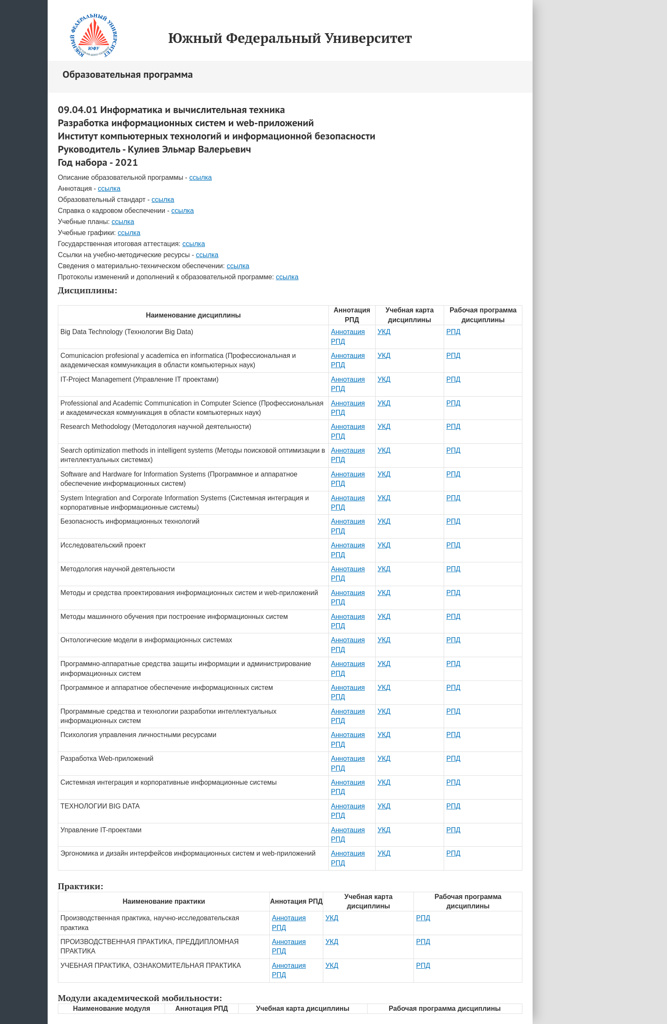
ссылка (200, 177)
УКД (384, 331)
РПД (453, 331)
